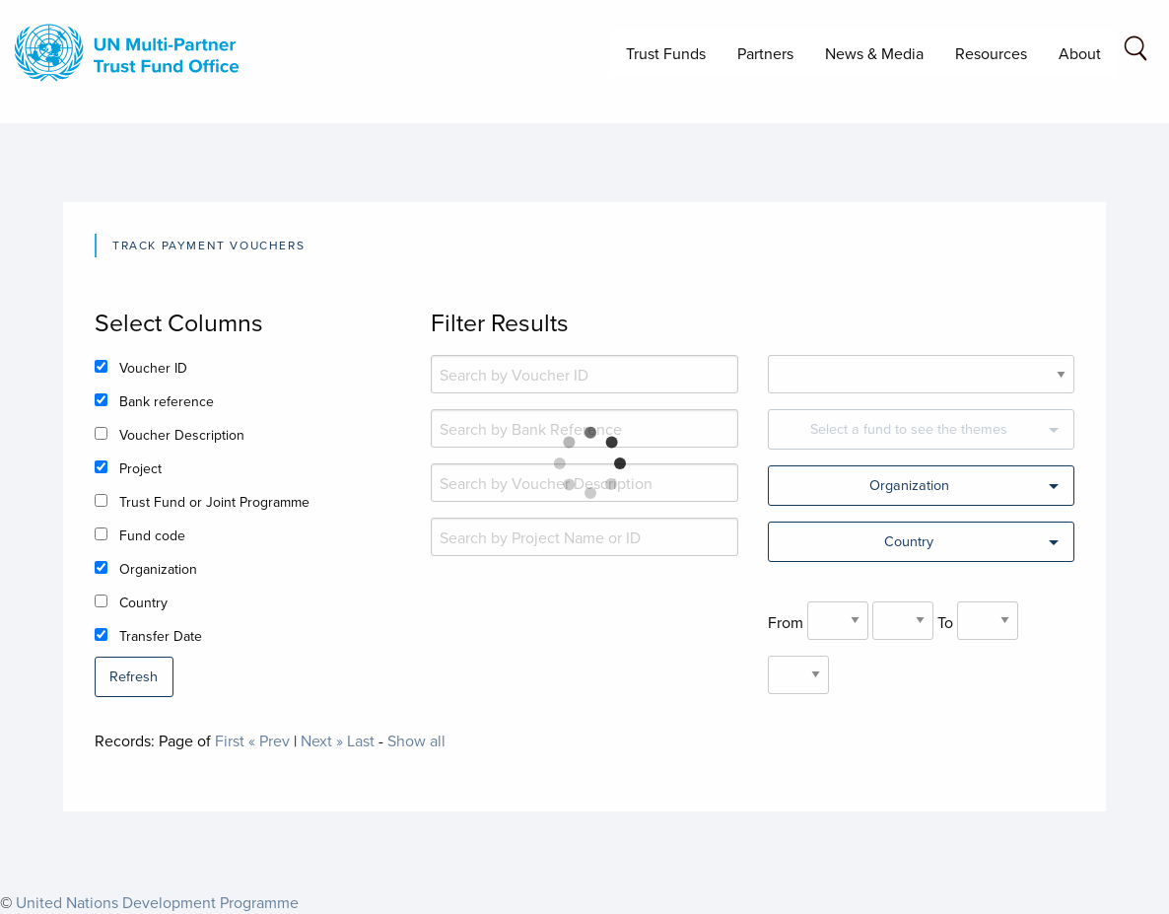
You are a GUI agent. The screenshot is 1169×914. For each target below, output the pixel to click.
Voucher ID (153, 368)
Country (143, 602)
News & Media (874, 53)
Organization (158, 569)
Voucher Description (181, 435)
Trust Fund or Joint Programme (214, 502)
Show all (416, 740)
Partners (765, 53)
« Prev (269, 740)
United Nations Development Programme (157, 902)
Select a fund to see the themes (908, 428)
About (1080, 53)
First (229, 740)
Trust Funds (666, 53)
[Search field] (1135, 52)
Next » (322, 740)
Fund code (152, 535)
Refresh (133, 676)
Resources (991, 53)
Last (361, 740)
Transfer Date (160, 636)
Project (140, 468)
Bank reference (166, 401)
